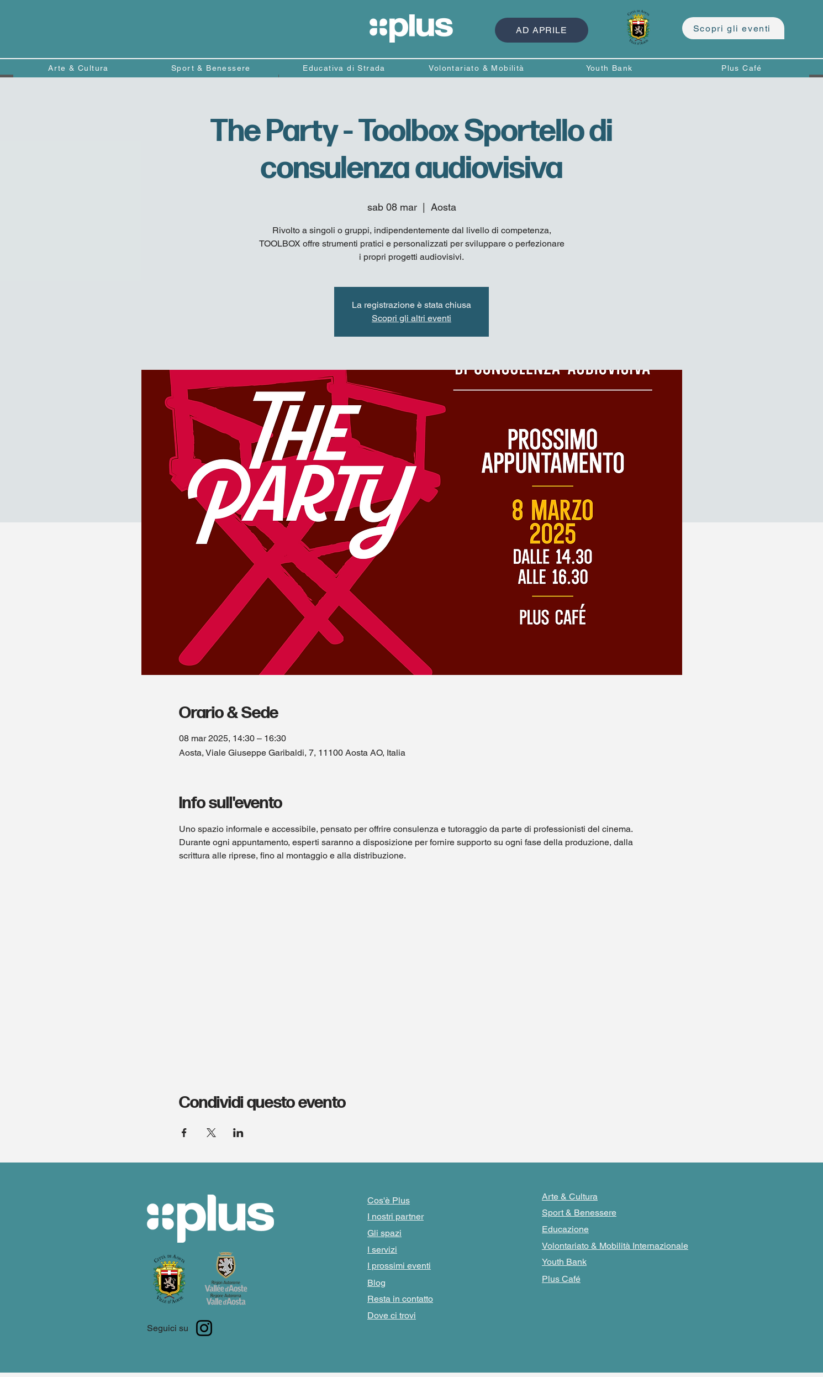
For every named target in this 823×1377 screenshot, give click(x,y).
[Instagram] (204, 1328)
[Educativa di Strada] (345, 67)
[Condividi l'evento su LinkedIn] (238, 1132)
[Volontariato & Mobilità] (477, 67)
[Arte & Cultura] (79, 67)
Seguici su (167, 1328)
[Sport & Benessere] (212, 67)
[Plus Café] (743, 67)
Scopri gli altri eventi (411, 318)
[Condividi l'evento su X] (211, 1132)
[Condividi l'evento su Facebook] (184, 1132)
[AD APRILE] (541, 30)
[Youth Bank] (610, 67)
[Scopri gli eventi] (733, 28)
